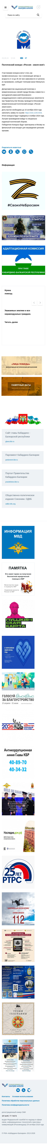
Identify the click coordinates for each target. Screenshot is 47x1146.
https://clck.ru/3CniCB (33, 113)
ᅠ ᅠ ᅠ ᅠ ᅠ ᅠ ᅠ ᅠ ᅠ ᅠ (12, 1099)
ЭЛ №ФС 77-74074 (9, 1116)
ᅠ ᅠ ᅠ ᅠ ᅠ (39, 1096)
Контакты (6, 1096)
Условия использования (22, 1096)
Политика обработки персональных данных (21, 1101)
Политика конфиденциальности (15, 1105)
